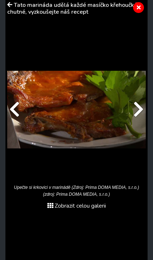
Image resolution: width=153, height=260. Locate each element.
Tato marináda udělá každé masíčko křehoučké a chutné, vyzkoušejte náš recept (74, 8)
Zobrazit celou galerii (76, 206)
